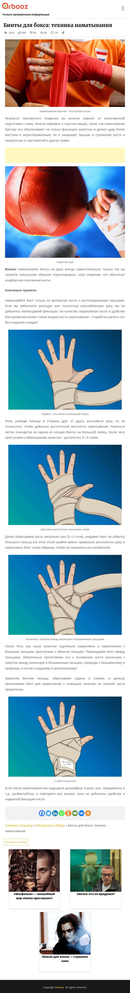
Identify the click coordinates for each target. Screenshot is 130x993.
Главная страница (19, 825)
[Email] (75, 813)
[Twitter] (48, 813)
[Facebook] (42, 813)
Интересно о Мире (50, 825)
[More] (88, 813)
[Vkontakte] (81, 813)
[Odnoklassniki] (68, 813)
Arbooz (59, 987)
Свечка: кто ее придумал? (96, 894)
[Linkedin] (55, 813)
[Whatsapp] (62, 813)
